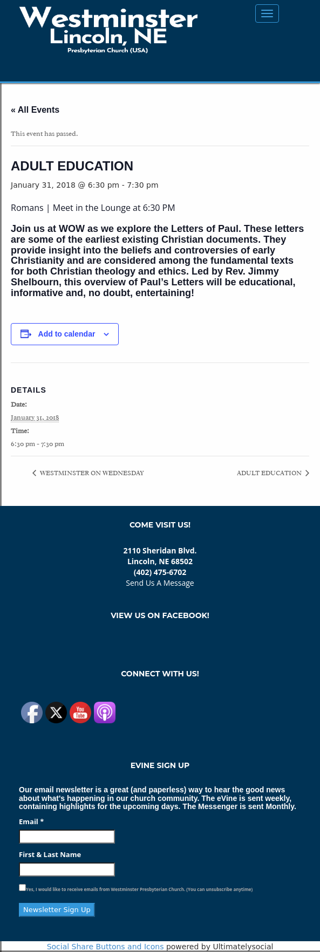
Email (31, 821)
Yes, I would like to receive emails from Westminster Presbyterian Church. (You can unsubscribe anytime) (139, 889)
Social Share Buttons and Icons (105, 946)
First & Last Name (50, 854)
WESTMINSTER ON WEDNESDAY (91, 473)
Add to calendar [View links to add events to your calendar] (67, 334)
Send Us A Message (160, 583)
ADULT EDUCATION (270, 473)
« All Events (35, 109)
